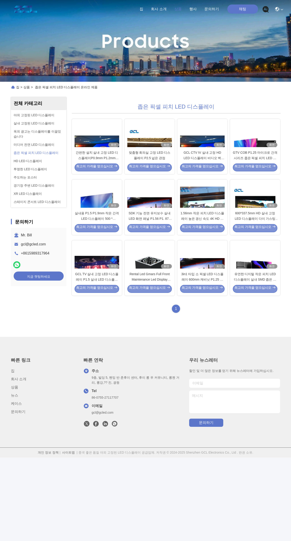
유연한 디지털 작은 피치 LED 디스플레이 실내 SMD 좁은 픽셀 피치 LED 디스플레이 (255, 362)
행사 (193, 9)
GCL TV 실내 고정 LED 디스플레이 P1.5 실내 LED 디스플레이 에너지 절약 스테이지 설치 (97, 362)
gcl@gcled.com (33, 244)
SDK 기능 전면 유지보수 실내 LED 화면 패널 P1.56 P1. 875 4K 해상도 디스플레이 (150, 273)
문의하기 (211, 9)
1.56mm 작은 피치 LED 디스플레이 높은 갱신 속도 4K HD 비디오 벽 (202, 273)
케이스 (16, 487)
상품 (178, 9)
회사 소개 (158, 9)
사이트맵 (68, 536)
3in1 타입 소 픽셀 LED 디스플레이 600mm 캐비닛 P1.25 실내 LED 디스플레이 (202, 362)
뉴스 (14, 479)
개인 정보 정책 (48, 536)
